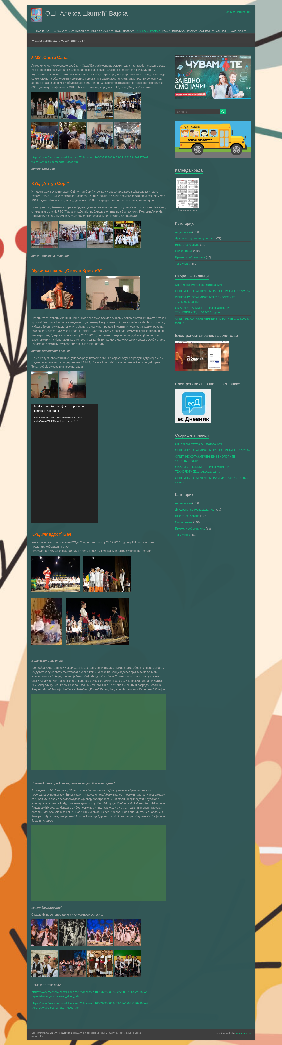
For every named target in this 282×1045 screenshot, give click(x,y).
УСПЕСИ (205, 30)
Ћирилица (244, 11)
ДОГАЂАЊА (123, 30)
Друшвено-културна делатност (195, 238)
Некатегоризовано (187, 244)
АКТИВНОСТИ (100, 30)
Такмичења (182, 263)
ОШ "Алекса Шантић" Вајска (87, 13)
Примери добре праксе (190, 257)
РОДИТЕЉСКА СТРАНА (178, 30)
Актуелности (183, 232)
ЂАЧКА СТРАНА (147, 30)
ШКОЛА (59, 30)
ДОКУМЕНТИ (78, 30)
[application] (64, 463)
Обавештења (184, 251)
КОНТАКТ (236, 30)
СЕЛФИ (221, 30)
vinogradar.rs (243, 1032)
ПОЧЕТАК (42, 30)
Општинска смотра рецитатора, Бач (198, 284)
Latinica (231, 11)
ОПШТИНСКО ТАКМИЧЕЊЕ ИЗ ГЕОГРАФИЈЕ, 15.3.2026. (212, 291)
